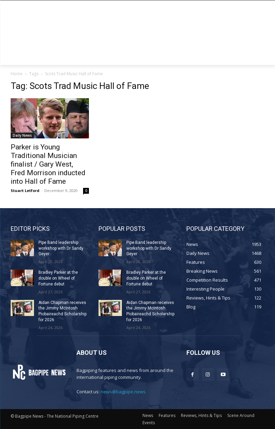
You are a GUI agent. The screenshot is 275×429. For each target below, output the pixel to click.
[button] (257, 57)
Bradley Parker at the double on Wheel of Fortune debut (58, 278)
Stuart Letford (25, 190)
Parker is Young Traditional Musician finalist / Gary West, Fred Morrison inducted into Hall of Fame (48, 164)
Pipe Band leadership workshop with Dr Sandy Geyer (60, 248)
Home (17, 74)
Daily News (22, 135)
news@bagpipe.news (123, 391)
